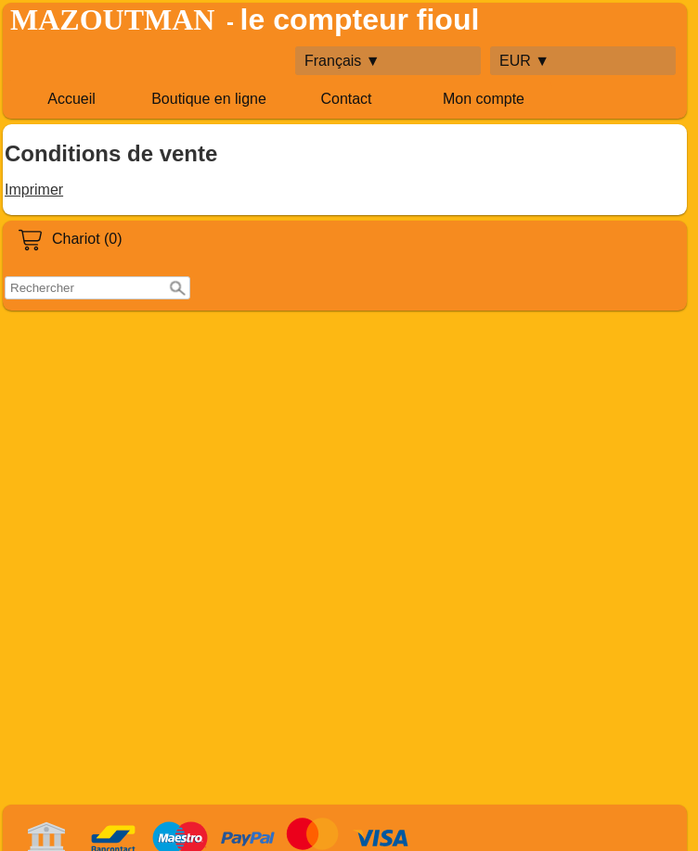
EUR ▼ (524, 61)
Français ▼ (342, 61)
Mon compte (483, 99)
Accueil (71, 99)
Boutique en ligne (208, 99)
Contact (345, 99)
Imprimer (34, 189)
